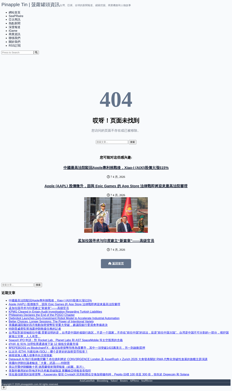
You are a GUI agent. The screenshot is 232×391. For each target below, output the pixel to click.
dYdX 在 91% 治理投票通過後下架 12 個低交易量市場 (43, 344)
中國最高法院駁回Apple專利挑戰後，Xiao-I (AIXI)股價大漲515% (116, 168)
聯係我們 (14, 38)
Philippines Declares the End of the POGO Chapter (42, 314)
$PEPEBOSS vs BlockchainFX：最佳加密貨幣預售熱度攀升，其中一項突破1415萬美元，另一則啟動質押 (77, 347)
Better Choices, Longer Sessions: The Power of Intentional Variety (51, 321)
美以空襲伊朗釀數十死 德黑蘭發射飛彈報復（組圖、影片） (47, 366)
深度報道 (14, 27)
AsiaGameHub (87, 380)
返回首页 (116, 263)
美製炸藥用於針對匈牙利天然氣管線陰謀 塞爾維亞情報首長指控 (50, 370)
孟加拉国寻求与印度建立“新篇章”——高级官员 (116, 241)
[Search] (36, 52)
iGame (13, 30)
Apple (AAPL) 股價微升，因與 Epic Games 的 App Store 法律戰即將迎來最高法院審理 (116, 186)
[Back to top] (3, 388)
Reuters (124, 380)
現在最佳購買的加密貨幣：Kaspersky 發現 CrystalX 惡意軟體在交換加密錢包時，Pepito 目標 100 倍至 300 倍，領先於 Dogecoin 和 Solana (99, 374)
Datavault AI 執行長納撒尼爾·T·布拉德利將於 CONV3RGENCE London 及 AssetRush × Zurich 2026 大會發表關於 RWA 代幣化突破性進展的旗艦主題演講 (108, 359)
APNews (134, 380)
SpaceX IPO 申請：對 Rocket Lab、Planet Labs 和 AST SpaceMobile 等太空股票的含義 (66, 340)
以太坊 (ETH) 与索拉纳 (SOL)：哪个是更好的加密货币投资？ (48, 351)
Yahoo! (114, 380)
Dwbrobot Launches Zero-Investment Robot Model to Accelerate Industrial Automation (64, 318)
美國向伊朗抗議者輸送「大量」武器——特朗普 (39, 363)
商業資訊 (14, 34)
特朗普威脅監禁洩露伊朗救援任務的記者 (35, 328)
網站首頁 (14, 12)
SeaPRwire (16, 16)
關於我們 (14, 41)
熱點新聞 (14, 23)
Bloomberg (102, 380)
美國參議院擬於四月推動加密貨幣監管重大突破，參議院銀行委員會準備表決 (58, 324)
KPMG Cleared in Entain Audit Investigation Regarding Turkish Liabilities (55, 311)
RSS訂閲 (15, 45)
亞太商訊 (14, 19)
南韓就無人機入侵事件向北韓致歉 (30, 355)
